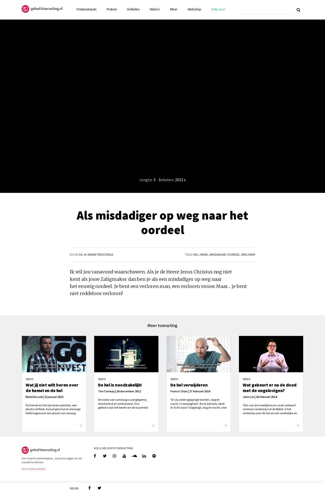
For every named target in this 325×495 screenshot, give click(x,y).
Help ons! (218, 9)
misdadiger (218, 254)
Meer (173, 9)
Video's (155, 9)
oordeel (233, 254)
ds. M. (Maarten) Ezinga (96, 254)
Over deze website (33, 469)
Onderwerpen (86, 9)
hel (195, 254)
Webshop (194, 9)
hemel (204, 254)
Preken (112, 9)
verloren (248, 254)
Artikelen (133, 9)
